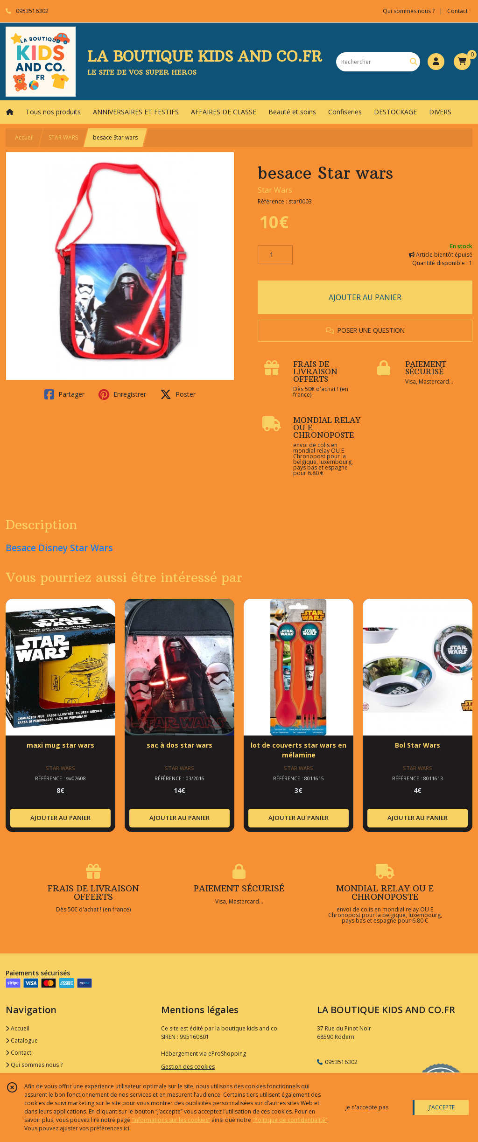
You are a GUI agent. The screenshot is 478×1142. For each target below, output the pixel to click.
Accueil (24, 137)
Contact (457, 11)
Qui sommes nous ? (34, 1065)
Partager (64, 394)
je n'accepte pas (366, 1107)
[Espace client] (436, 61)
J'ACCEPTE (442, 1107)
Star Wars (275, 190)
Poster (178, 394)
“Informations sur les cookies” (171, 1120)
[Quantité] (275, 254)
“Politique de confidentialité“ (290, 1120)
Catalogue (22, 1040)
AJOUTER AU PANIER (365, 297)
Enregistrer (122, 394)
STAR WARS (63, 137)
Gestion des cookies (188, 1067)
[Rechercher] (414, 62)
